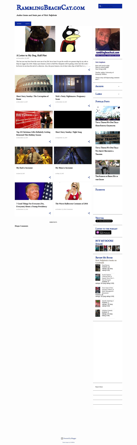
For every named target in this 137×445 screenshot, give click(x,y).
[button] (89, 70)
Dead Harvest (105, 265)
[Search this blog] (112, 6)
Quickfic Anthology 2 (108, 301)
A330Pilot (72, 442)
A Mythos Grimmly (107, 310)
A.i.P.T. (27, 24)
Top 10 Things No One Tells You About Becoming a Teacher (106, 151)
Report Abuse (99, 387)
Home (18, 24)
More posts (53, 222)
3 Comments (69, 209)
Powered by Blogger (68, 438)
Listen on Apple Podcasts (103, 232)
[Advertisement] (107, 352)
